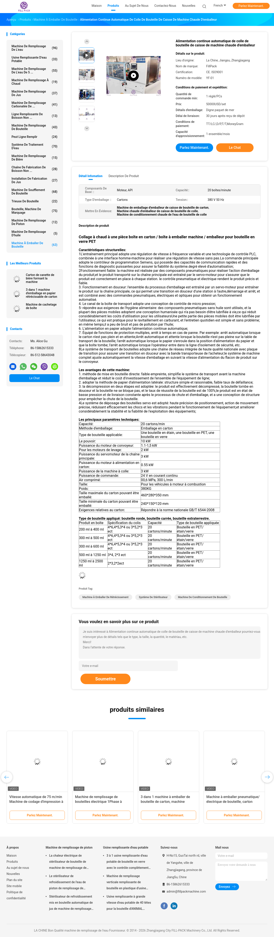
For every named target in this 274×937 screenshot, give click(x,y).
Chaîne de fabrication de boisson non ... (34, 169)
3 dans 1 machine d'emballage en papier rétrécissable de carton (41, 293)
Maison (12, 855)
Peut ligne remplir (34, 137)
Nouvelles (13, 874)
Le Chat (34, 378)
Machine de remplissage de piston (34, 222)
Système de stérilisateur (153, 597)
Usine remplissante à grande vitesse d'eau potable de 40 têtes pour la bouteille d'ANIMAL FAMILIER (129, 903)
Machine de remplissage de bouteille (34, 127)
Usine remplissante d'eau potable (34, 59)
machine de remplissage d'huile (34, 233)
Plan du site (14, 880)
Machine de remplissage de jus (34, 93)
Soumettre (105, 679)
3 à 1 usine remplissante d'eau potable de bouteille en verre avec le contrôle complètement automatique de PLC (128, 862)
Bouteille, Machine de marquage (34, 210)
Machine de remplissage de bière (34, 157)
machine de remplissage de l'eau (34, 47)
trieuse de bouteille (34, 201)
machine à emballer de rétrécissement (105, 597)
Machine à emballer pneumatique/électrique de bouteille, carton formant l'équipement (233, 801)
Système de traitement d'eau (34, 146)
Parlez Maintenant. (251, 6)
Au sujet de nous (18, 867)
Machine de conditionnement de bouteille (202, 597)
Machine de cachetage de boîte (41, 306)
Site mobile (14, 886)
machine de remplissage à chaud (34, 81)
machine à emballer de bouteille (34, 244)
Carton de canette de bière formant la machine (40, 278)
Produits (12, 861)
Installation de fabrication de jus (34, 180)
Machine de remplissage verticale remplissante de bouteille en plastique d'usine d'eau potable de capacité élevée (129, 882)
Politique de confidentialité (16, 895)
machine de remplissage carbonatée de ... (34, 104)
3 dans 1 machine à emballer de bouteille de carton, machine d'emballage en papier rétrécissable (168, 801)
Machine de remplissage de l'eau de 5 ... (34, 70)
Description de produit (124, 176)
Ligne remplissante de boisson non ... (34, 115)
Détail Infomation (90, 176)
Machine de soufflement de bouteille (34, 191)
